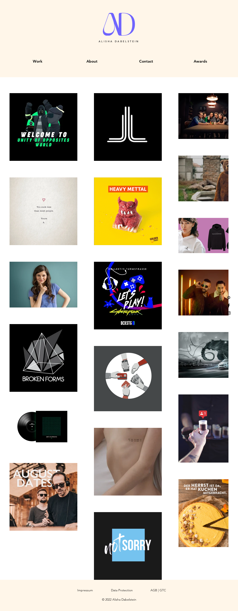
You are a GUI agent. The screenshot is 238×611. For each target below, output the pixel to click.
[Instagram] (228, 313)
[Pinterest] (228, 298)
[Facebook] (228, 305)
